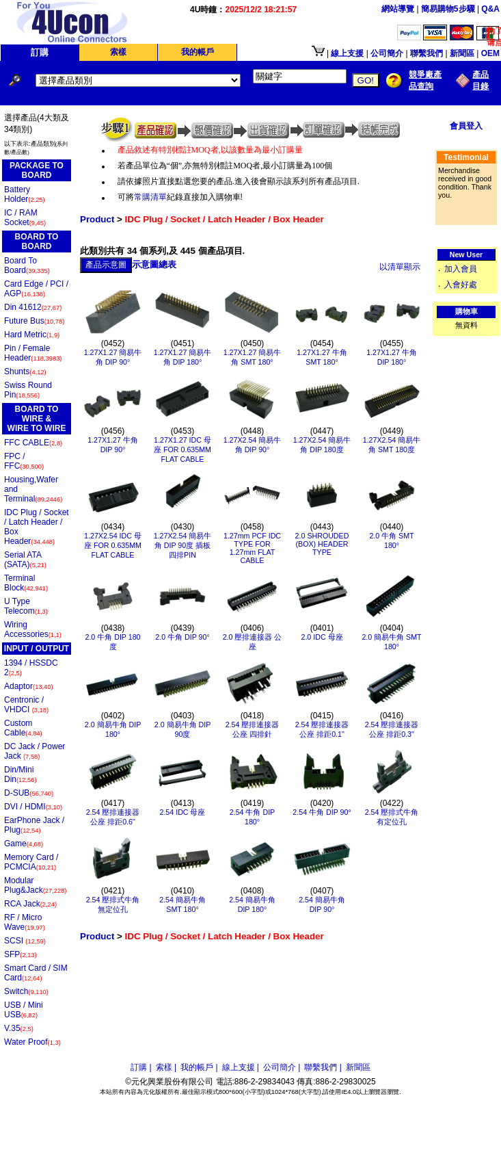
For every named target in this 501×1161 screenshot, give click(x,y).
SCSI (25, 940)
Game (23, 843)
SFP (20, 954)
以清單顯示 (399, 267)
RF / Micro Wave (24, 922)
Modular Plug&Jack (35, 885)
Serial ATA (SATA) (25, 559)
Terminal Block (26, 582)
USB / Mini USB (23, 1009)
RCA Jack (30, 904)
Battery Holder (24, 194)
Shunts (25, 371)
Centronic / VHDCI (26, 704)
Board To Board (27, 265)
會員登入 (466, 126)
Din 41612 (33, 307)
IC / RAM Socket (25, 217)
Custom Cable (23, 728)
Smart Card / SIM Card (36, 972)
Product (97, 219)
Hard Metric (31, 334)
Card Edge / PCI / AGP (36, 288)
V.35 (18, 1028)
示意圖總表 (154, 264)
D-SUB (28, 793)
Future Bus (34, 321)
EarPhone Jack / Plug (34, 825)
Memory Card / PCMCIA (31, 862)
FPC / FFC (24, 461)
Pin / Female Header (33, 353)
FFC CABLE (33, 442)
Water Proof (32, 1042)
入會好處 (460, 284)
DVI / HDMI (33, 806)
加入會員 (460, 269)
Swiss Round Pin (28, 390)
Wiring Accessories (33, 629)
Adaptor (28, 686)
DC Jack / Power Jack (34, 751)
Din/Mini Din (20, 774)
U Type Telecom (26, 606)
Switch (26, 991)
